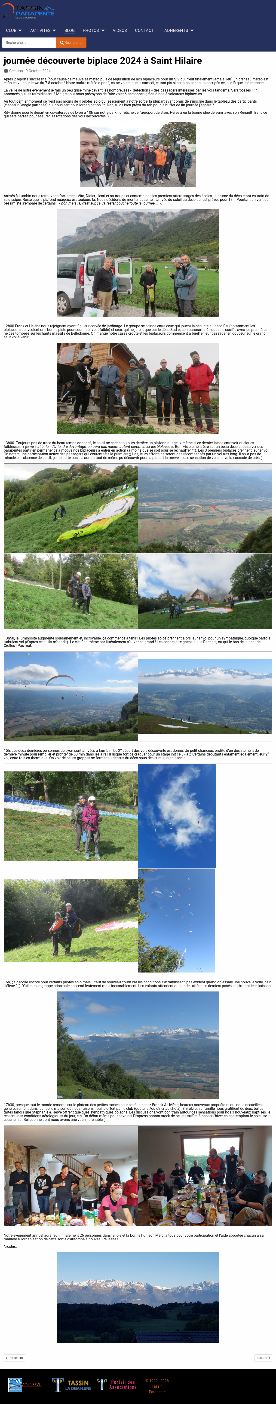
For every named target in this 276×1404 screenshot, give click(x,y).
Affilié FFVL (25, 1385)
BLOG (69, 30)
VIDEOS (120, 30)
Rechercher (71, 42)
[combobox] (29, 42)
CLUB (11, 30)
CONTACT (144, 30)
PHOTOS (91, 30)
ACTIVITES (40, 30)
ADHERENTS (176, 30)
